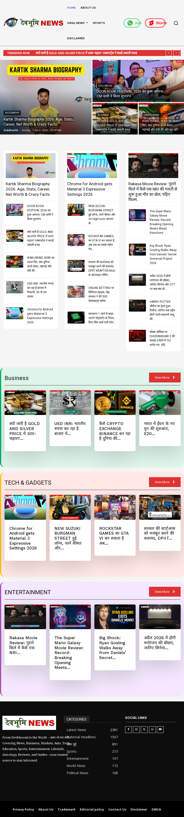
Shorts (157, 23)
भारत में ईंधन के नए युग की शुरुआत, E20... (159, 428)
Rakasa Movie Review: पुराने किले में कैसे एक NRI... (23, 644)
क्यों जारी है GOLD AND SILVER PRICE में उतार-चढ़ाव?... (24, 431)
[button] (176, 23)
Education (105, 85)
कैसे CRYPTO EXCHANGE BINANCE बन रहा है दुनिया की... (114, 431)
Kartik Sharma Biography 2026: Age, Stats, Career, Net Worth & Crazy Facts (28, 189)
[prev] (169, 53)
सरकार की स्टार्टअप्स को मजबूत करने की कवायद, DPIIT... (159, 533)
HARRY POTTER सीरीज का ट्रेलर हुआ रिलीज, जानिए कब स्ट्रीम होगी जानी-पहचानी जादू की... (162, 310)
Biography (12, 113)
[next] (176, 53)
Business (103, 115)
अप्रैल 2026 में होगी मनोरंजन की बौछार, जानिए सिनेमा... (160, 642)
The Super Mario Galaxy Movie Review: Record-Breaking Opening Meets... (68, 652)
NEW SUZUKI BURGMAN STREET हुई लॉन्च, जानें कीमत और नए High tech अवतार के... (101, 214)
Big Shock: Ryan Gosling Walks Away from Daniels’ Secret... (112, 647)
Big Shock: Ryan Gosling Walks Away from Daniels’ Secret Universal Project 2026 (163, 254)
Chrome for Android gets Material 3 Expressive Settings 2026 (89, 189)
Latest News (151, 115)
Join (133, 23)
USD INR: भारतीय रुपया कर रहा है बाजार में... (69, 428)
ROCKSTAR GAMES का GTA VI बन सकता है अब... (114, 535)
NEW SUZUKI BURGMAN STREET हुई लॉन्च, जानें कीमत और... (67, 538)
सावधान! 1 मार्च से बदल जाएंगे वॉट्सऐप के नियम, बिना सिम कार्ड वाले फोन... (102, 318)
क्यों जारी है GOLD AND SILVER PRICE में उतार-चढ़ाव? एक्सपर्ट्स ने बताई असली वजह (90, 53)
